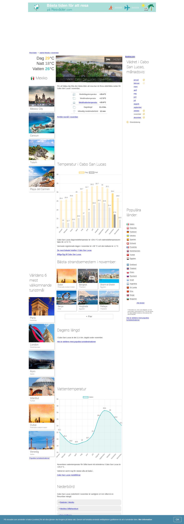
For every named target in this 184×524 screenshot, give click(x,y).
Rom (32, 371)
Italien (32, 374)
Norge (132, 295)
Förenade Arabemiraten (38, 427)
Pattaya (103, 306)
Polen (132, 272)
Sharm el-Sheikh (107, 284)
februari (136, 83)
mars (135, 87)
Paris (33, 317)
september (138, 107)
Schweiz (133, 243)
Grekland (133, 265)
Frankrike (33, 320)
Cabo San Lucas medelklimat (68, 475)
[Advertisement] (92, 32)
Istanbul (34, 398)
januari (136, 80)
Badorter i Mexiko (67, 502)
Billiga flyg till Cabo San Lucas (69, 254)
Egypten (133, 258)
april (135, 90)
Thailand (133, 268)
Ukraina (133, 236)
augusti (136, 104)
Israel (132, 280)
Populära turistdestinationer (39, 458)
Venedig (34, 451)
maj (135, 93)
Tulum (33, 162)
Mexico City (36, 108)
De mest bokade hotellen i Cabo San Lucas (74, 250)
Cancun (34, 135)
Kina (131, 291)
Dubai (60, 284)
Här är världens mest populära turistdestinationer (76, 342)
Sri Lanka (133, 287)
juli (135, 100)
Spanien (133, 239)
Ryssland (133, 276)
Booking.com (130, 57)
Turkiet (32, 401)
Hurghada (83, 306)
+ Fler (89, 316)
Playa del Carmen (40, 189)
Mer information (145, 520)
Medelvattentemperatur (88, 102)
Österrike (133, 228)
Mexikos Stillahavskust (69, 509)
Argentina (133, 284)
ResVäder (33, 53)
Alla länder (140, 303)
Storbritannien (35, 347)
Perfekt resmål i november (67, 117)
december (137, 117)
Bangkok (83, 284)
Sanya (60, 306)
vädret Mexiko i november (49, 53)
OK (177, 519)
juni (135, 97)
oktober (136, 111)
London (34, 344)
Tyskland (133, 232)
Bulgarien (133, 299)
